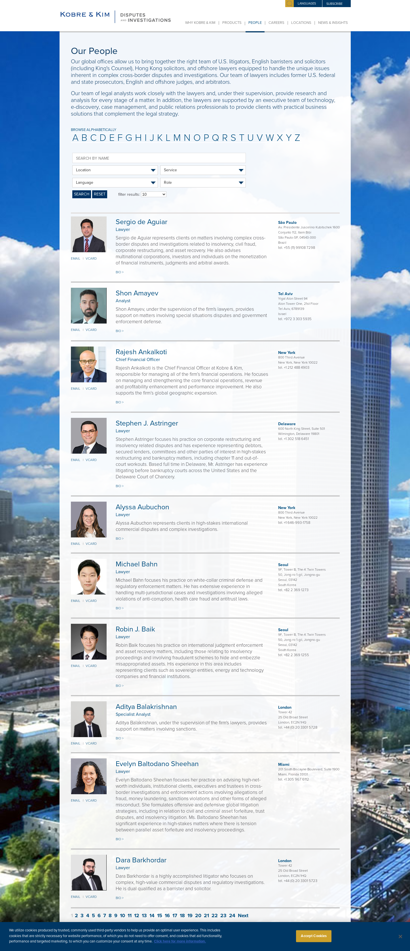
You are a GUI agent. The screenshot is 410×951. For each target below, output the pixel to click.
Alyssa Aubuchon (142, 507)
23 (223, 915)
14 (152, 915)
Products (232, 22)
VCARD (91, 258)
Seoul (283, 564)
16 (167, 915)
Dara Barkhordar (141, 860)
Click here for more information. (180, 944)
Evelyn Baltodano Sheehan (157, 764)
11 (130, 915)
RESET (99, 194)
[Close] (400, 939)
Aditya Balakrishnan (146, 706)
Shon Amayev (137, 293)
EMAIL (75, 258)
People (255, 22)
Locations (301, 22)
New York (286, 352)
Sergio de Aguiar (141, 222)
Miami (283, 764)
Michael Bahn (137, 564)
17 (174, 915)
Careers (276, 22)
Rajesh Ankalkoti (141, 352)
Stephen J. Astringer (147, 423)
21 (206, 915)
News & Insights (333, 22)
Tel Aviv (285, 293)
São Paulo (287, 222)
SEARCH (81, 194)
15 (159, 915)
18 (182, 915)
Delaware (287, 424)
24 (232, 915)
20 (198, 915)
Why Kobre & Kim (200, 22)
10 (122, 915)
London (284, 707)
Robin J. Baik (135, 629)
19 (190, 915)
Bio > (120, 272)
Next (243, 915)
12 (136, 915)
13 (144, 915)
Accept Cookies (314, 939)
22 (215, 915)
